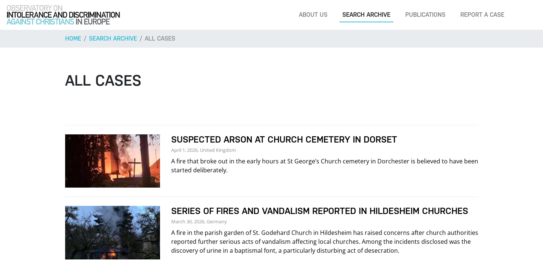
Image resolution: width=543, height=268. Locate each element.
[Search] (526, 15)
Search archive (366, 14)
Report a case (482, 14)
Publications (425, 14)
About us (313, 14)
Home (73, 38)
